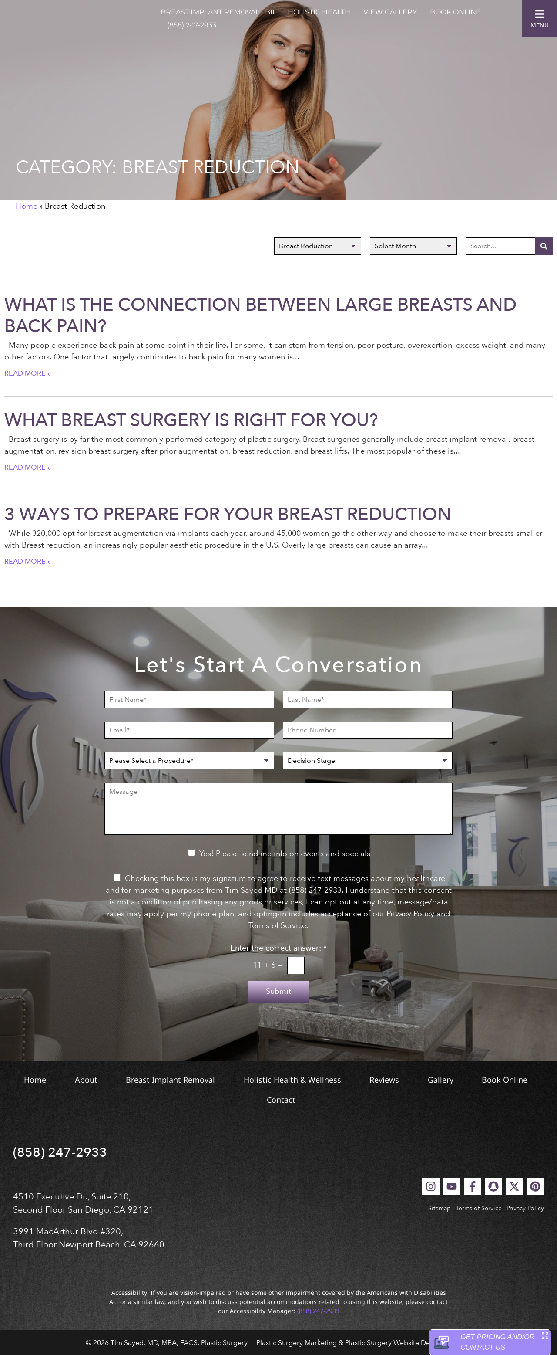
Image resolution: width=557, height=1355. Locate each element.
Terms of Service (479, 1208)
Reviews (440, 1079)
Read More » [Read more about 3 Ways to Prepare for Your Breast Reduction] (27, 561)
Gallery (511, 1079)
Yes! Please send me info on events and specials (284, 853)
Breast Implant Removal (196, 1079)
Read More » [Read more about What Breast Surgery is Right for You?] (27, 467)
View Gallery (390, 12)
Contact (329, 1099)
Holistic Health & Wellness (333, 1079)
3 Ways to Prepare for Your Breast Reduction (227, 514)
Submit (278, 991)
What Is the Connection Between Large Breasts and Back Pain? (260, 316)
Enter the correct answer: (278, 948)
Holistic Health (319, 12)
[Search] (544, 246)
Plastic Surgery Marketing (296, 1343)
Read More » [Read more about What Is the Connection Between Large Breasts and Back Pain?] (27, 373)
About (97, 1079)
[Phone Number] (368, 730)
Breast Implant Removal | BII (218, 12)
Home (26, 206)
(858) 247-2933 (191, 25)
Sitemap (439, 1208)
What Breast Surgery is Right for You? (191, 420)
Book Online (455, 12)
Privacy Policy (525, 1208)
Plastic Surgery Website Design (394, 1343)
